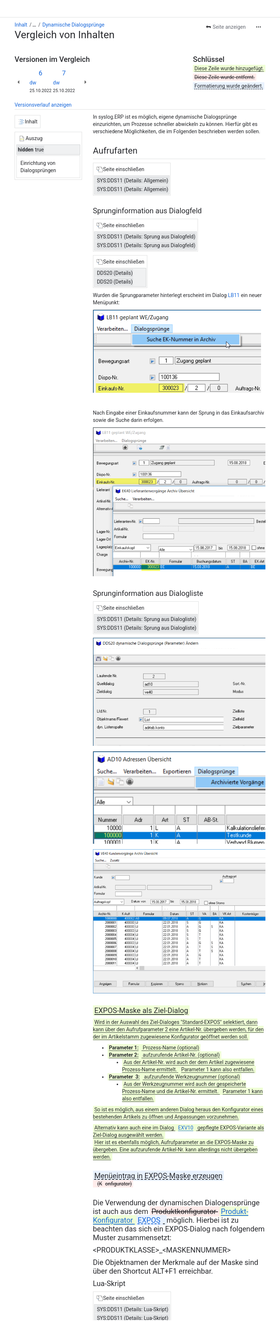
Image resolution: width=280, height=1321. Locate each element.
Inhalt (21, 25)
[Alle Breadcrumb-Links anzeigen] (34, 24)
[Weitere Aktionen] (258, 26)
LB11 (234, 295)
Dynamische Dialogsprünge (73, 25)
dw (33, 83)
